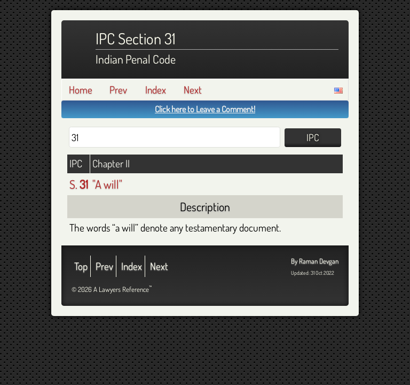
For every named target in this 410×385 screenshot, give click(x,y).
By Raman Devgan (314, 261)
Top (81, 266)
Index (155, 89)
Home (80, 89)
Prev (118, 89)
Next (193, 89)
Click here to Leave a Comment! (205, 109)
